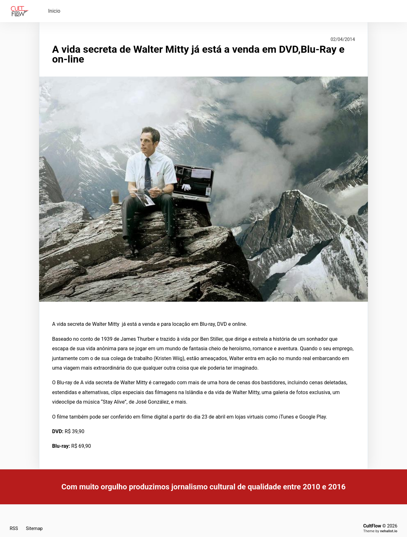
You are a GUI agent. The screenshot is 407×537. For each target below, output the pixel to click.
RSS (14, 528)
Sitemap (34, 528)
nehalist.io (388, 531)
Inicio (54, 11)
